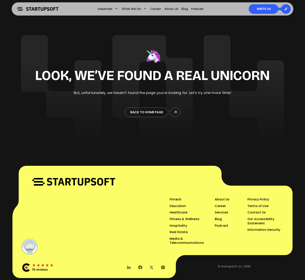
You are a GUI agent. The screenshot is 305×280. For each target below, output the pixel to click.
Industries (108, 9)
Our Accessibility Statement (260, 221)
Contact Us (256, 212)
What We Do (134, 9)
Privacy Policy (258, 199)
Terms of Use (257, 206)
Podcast (197, 9)
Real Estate (179, 232)
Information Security (263, 229)
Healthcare (179, 212)
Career (155, 9)
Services (221, 212)
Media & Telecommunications (187, 240)
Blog (184, 9)
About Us (171, 9)
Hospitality (178, 225)
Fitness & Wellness (184, 219)
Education (178, 206)
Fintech (175, 199)
